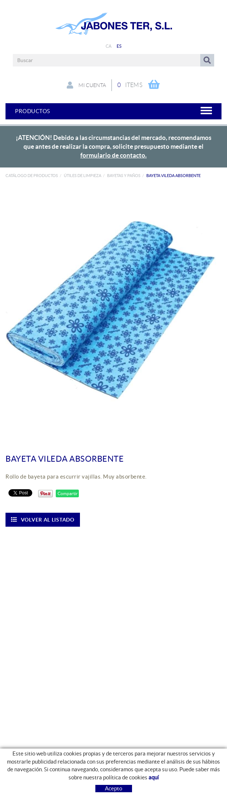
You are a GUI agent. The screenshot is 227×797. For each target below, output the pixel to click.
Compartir (67, 493)
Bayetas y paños (123, 175)
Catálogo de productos (32, 175)
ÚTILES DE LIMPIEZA (82, 175)
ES (119, 46)
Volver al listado (42, 519)
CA (109, 46)
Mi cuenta (86, 85)
